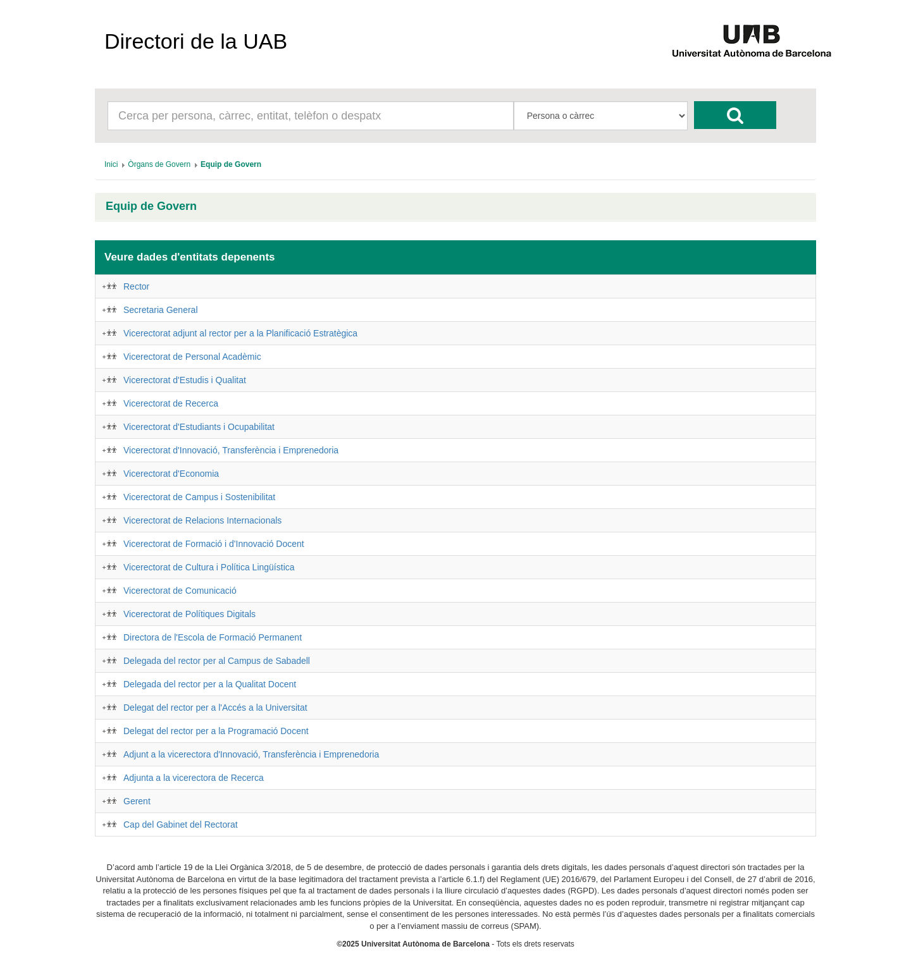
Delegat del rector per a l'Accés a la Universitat (215, 707)
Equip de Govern (151, 206)
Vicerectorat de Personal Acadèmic (192, 357)
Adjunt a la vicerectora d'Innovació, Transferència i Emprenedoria (251, 754)
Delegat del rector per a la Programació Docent (216, 731)
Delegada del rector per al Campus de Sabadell (216, 661)
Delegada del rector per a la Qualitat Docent (209, 684)
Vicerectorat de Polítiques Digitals (189, 614)
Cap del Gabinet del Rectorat (180, 824)
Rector (136, 286)
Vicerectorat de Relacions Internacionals (202, 520)
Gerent (137, 801)
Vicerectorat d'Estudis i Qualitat (184, 380)
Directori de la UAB (195, 41)
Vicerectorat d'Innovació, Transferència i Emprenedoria (230, 450)
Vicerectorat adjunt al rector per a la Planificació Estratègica (240, 333)
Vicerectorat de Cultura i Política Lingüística (209, 567)
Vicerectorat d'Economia (171, 474)
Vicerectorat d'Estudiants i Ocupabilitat (199, 427)
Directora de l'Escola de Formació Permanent (212, 637)
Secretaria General (160, 310)
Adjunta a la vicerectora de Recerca (193, 778)
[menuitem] (111, 164)
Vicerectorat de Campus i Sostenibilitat (199, 497)
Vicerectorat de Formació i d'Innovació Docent (213, 544)
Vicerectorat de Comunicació (180, 591)
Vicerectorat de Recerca (170, 403)
